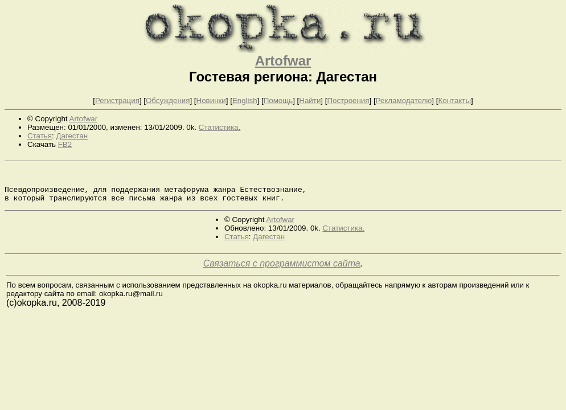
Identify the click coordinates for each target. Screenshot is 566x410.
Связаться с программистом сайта (281, 270)
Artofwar (283, 60)
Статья (39, 136)
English (244, 100)
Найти (310, 100)
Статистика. (220, 127)
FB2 (65, 144)
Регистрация (117, 100)
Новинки (211, 100)
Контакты (454, 100)
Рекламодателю (404, 100)
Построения (348, 100)
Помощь (278, 100)
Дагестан (72, 136)
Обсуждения (168, 100)
